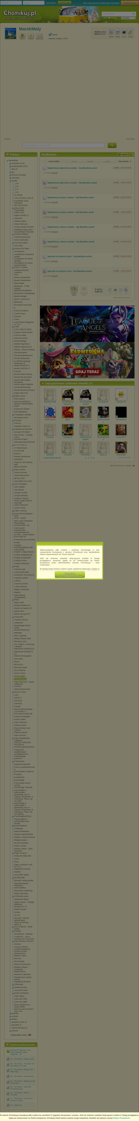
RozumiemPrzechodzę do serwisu (70, 574)
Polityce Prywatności (121, 1118)
